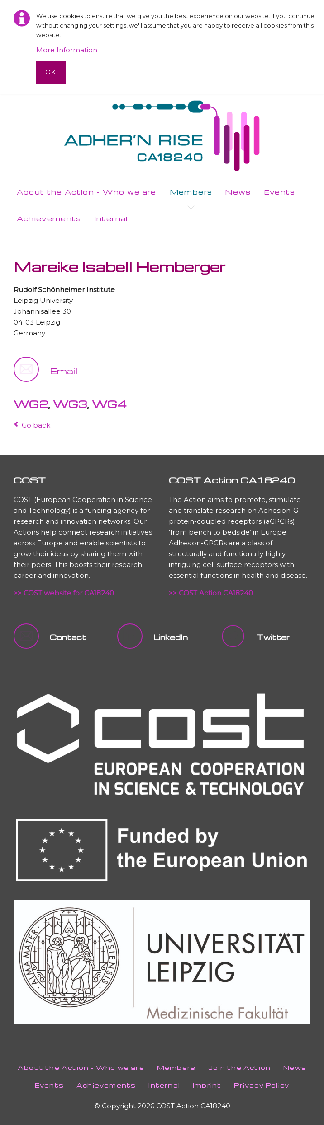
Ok (51, 72)
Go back (36, 425)
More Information (66, 50)
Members (176, 1067)
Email (63, 371)
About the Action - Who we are (81, 1067)
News (294, 1067)
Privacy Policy (261, 1085)
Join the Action (239, 1067)
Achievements (106, 1085)
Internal (164, 1085)
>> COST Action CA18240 (211, 593)
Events (49, 1085)
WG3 (70, 404)
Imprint (207, 1085)
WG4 (109, 404)
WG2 (31, 404)
